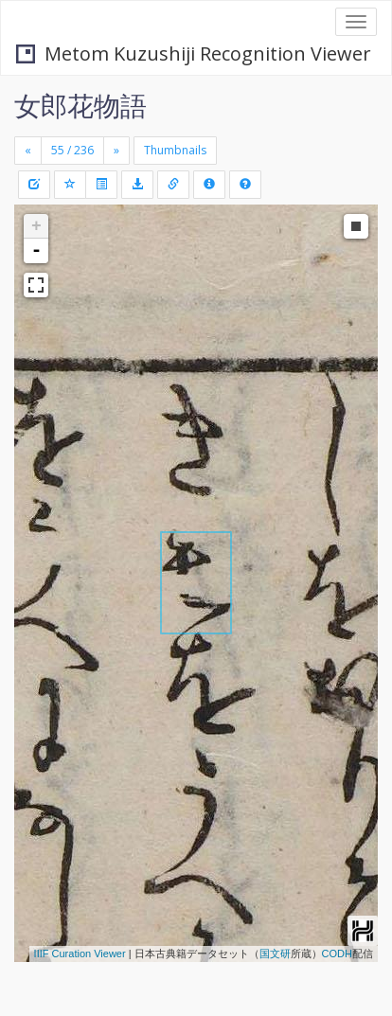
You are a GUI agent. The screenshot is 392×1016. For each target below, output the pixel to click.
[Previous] (28, 150)
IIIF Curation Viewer (80, 953)
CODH (337, 953)
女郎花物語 (80, 105)
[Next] (116, 150)
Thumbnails (175, 150)
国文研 (275, 953)
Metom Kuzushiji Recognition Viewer (193, 53)
